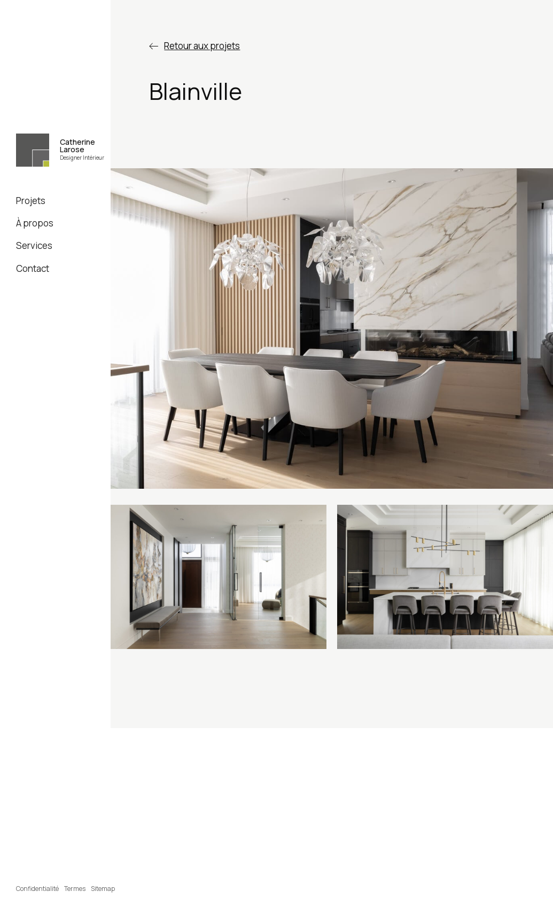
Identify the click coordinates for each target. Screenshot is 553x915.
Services (34, 245)
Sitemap (103, 888)
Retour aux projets (202, 46)
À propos (34, 223)
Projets (30, 200)
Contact (32, 268)
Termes (74, 888)
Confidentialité (37, 888)
